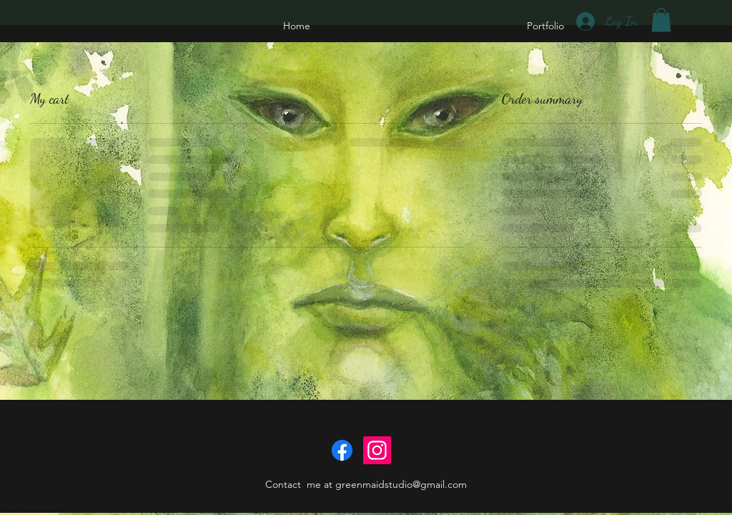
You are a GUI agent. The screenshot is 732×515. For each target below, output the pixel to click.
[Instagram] (377, 450)
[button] (661, 19)
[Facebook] (342, 450)
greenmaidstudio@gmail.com (401, 484)
